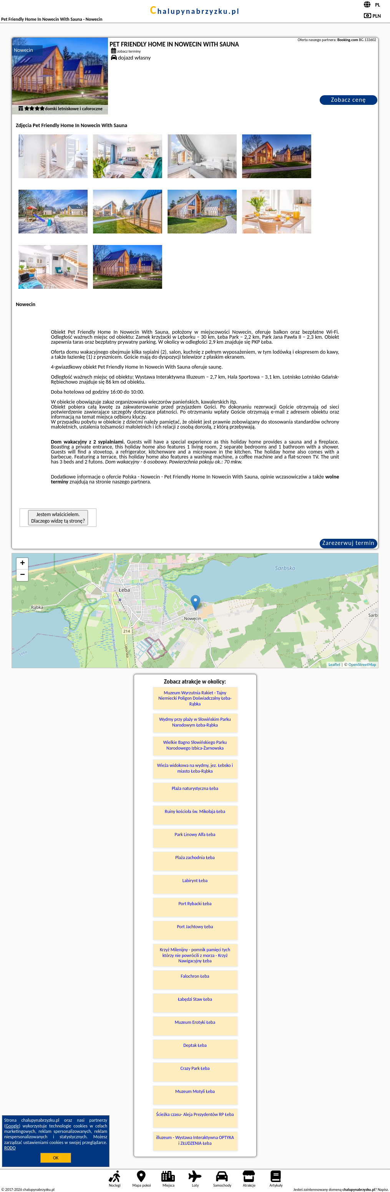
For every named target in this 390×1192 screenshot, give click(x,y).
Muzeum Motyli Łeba (195, 1091)
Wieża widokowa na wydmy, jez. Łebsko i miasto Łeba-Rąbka (195, 768)
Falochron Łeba (195, 976)
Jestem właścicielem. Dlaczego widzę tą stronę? (58, 517)
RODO (10, 1148)
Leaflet (334, 664)
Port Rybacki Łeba (194, 903)
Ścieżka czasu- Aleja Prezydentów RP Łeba (195, 1114)
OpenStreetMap (362, 664)
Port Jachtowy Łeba (195, 926)
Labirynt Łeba (195, 880)
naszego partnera (131, 481)
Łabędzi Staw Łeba (195, 999)
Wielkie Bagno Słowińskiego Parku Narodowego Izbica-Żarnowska (195, 745)
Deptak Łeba (195, 1045)
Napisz (383, 1189)
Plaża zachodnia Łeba (195, 857)
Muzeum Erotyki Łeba (195, 1022)
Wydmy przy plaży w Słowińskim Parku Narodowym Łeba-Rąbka (195, 722)
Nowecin (23, 50)
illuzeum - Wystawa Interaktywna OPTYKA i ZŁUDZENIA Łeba (195, 1140)
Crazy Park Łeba (194, 1068)
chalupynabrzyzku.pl (195, 11)
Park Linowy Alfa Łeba (195, 834)
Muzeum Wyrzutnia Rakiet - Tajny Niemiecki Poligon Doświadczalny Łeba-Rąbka (194, 698)
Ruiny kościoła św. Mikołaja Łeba (195, 811)
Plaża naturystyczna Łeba (195, 788)
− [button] (22, 575)
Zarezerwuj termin (348, 542)
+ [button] (22, 564)
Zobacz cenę (348, 99)
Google (12, 1126)
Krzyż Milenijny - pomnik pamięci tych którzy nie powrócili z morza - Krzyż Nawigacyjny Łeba (195, 955)
